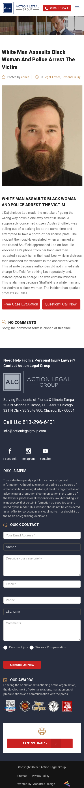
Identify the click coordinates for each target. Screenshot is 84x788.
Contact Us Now (22, 665)
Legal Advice (52, 77)
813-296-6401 (39, 422)
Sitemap (22, 775)
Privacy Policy (40, 775)
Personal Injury (71, 77)
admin (25, 77)
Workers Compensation (48, 648)
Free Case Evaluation (21, 304)
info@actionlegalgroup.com (24, 431)
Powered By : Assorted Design (35, 784)
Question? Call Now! (61, 304)
